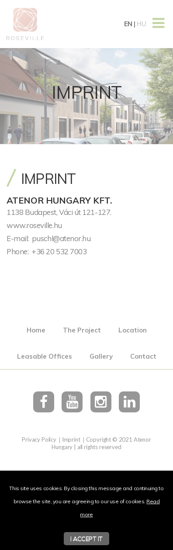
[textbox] (86, 225)
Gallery (101, 356)
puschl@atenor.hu (61, 238)
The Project (82, 330)
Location (132, 330)
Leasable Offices (44, 356)
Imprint (71, 439)
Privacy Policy (39, 439)
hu (141, 24)
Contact (143, 356)
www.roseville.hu (34, 225)
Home (36, 330)
